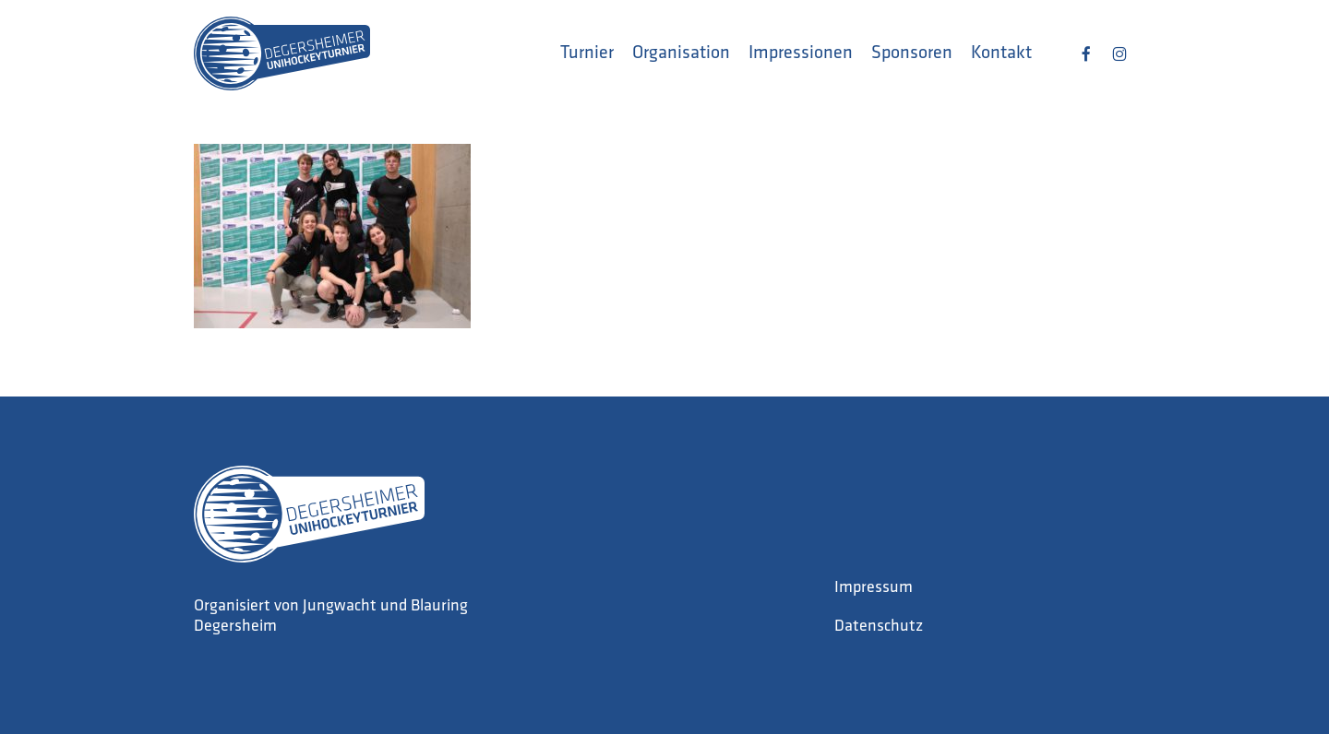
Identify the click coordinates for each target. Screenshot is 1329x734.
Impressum (873, 588)
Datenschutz (878, 626)
